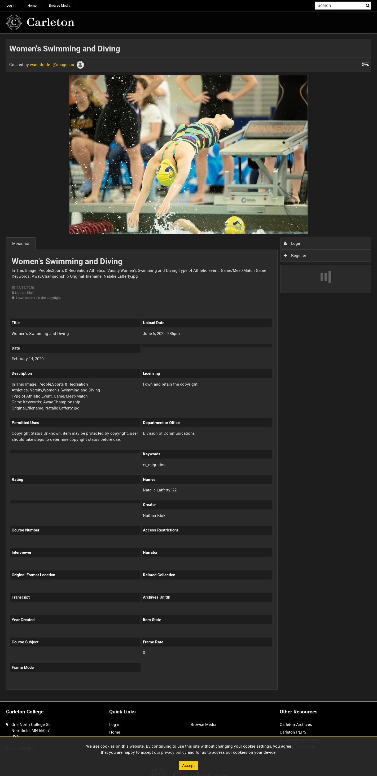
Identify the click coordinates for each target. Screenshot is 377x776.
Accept (188, 765)
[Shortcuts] (365, 63)
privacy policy (174, 752)
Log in (10, 5)
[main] (188, 368)
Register (295, 255)
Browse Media (59, 5)
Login (292, 243)
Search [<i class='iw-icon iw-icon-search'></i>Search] (368, 5)
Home (32, 5)
